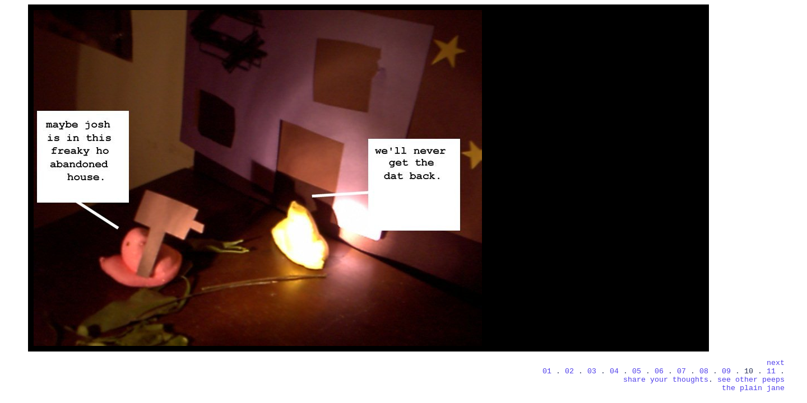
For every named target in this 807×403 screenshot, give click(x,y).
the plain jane (753, 388)
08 (703, 371)
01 (549, 371)
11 (773, 371)
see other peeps (751, 380)
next (776, 363)
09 (726, 371)
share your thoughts (665, 380)
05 (636, 371)
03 (591, 371)
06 (659, 371)
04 (614, 371)
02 (569, 371)
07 (681, 371)
